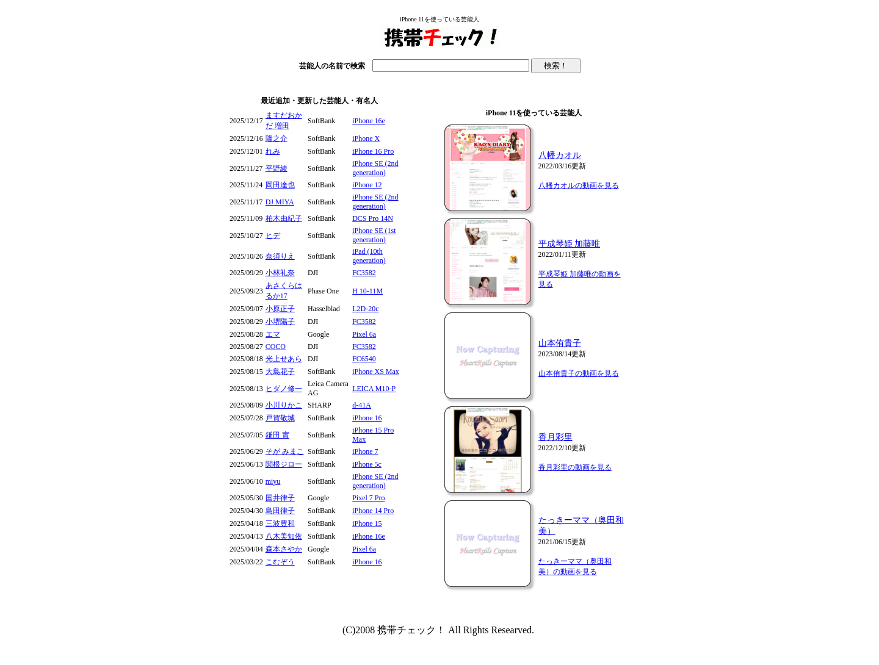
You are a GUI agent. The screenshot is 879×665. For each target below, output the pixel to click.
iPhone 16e (368, 121)
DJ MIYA (280, 202)
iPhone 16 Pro (373, 151)
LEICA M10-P (374, 388)
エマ (273, 334)
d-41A (361, 405)
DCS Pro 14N (372, 218)
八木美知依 (284, 536)
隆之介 (277, 138)
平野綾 (277, 168)
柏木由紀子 (284, 218)
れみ (273, 151)
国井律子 (280, 498)
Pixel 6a (364, 334)
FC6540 (364, 358)
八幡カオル (559, 155)
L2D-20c (365, 308)
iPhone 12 (367, 185)
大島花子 (280, 371)
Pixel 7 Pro (368, 498)
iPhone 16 (367, 418)
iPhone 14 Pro (373, 510)
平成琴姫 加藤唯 (569, 243)
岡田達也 (280, 185)
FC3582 (364, 272)
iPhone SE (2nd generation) (375, 168)
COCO (276, 346)
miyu (273, 481)
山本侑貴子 (559, 343)
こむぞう (280, 562)
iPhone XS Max (375, 371)
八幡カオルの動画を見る (578, 185)
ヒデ (273, 235)
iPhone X (366, 138)
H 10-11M (367, 291)
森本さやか (284, 549)
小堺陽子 (280, 321)
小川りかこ (284, 405)
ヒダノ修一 (284, 388)
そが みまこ (285, 451)
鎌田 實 (277, 435)
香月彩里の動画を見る (575, 467)
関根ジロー (284, 464)
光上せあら (284, 358)
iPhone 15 (367, 523)
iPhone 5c (367, 464)
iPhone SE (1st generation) (374, 235)
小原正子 (280, 308)
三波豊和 (280, 523)
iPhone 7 (365, 451)
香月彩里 (555, 437)
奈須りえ (280, 256)
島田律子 (280, 510)
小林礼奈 (280, 272)
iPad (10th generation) (369, 256)
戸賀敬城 (280, 418)
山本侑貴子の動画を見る (578, 373)
